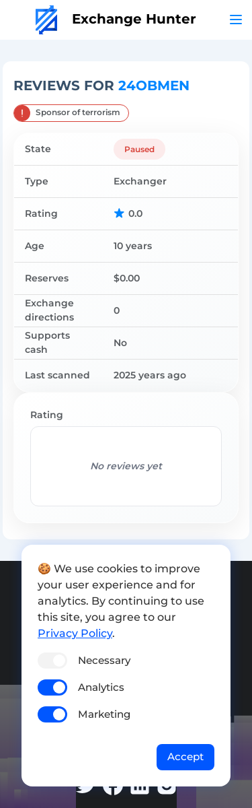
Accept (185, 756)
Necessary (104, 660)
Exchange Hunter (116, 19)
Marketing (104, 714)
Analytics (101, 687)
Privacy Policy (75, 633)
